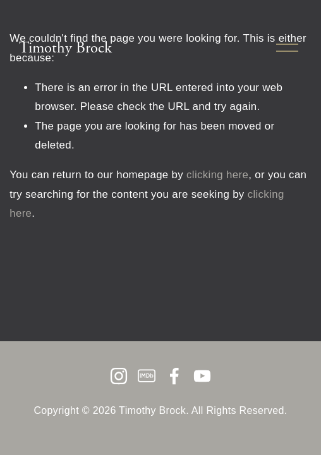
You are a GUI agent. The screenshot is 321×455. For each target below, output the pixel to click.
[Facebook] (174, 376)
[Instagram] (119, 376)
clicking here (217, 175)
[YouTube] (202, 376)
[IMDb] (146, 376)
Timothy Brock (65, 48)
